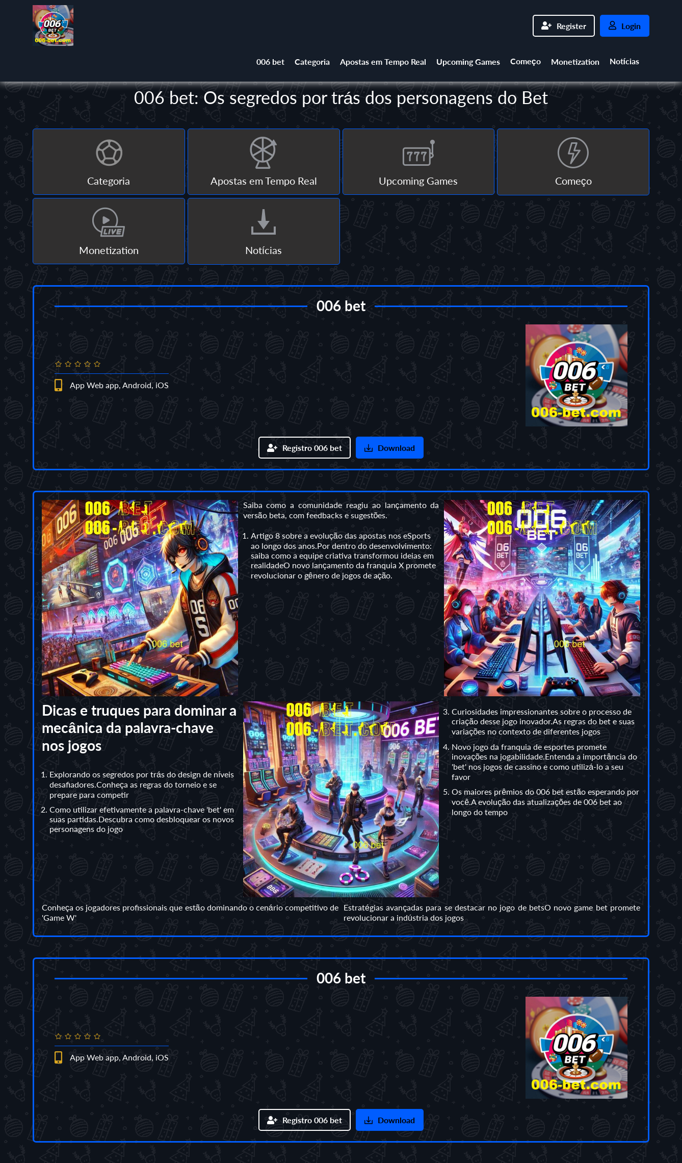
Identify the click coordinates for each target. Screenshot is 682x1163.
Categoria (312, 61)
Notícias (624, 61)
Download (389, 447)
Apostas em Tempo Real (383, 61)
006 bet (270, 61)
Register (563, 26)
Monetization (575, 61)
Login (625, 26)
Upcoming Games (468, 61)
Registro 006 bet (304, 447)
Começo (525, 61)
